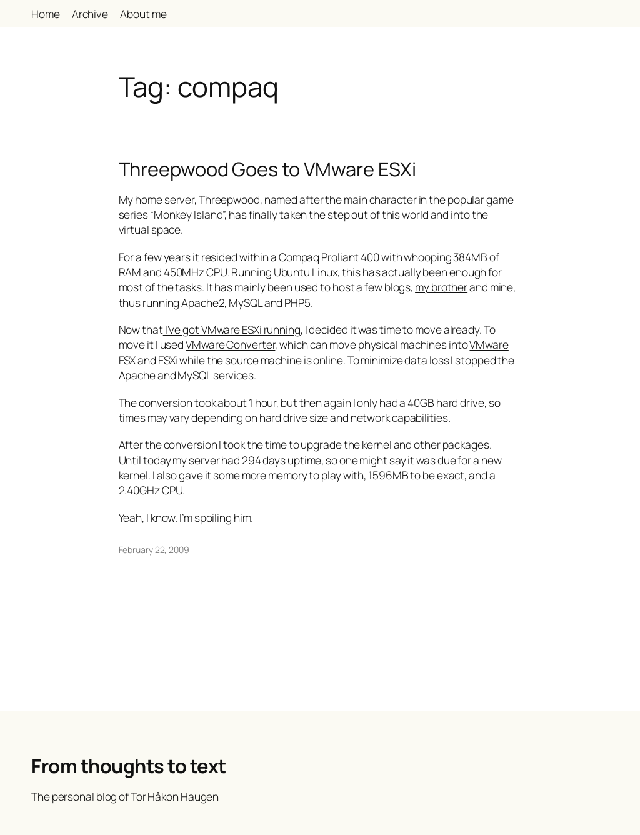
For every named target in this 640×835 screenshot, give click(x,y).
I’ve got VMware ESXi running (232, 329)
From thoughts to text (128, 765)
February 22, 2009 (154, 550)
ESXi (168, 360)
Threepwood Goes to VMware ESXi (267, 169)
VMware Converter (230, 344)
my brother (441, 286)
